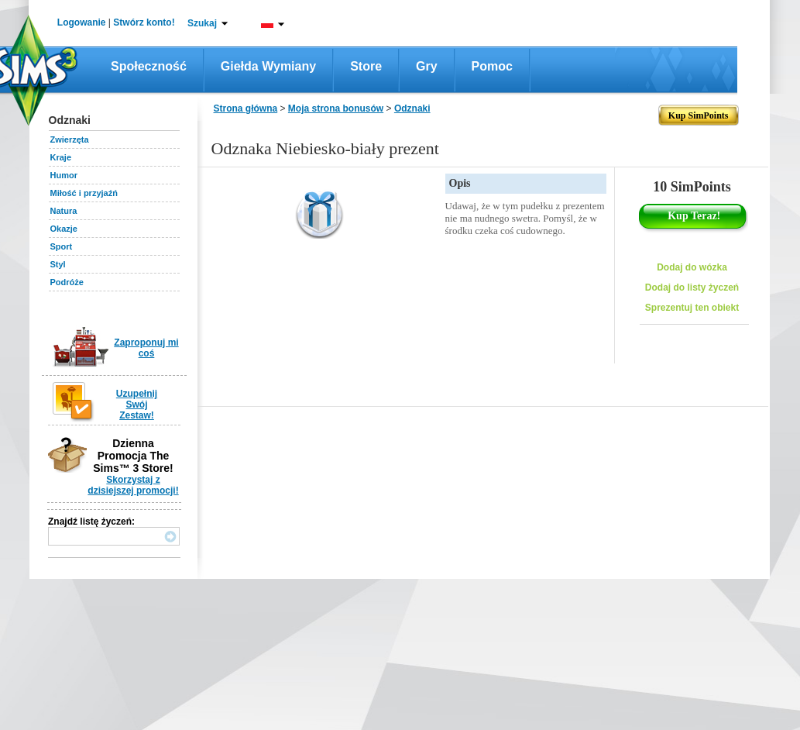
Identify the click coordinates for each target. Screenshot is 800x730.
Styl (58, 264)
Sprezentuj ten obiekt (692, 307)
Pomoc (492, 66)
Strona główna (246, 108)
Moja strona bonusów (335, 108)
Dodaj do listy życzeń (692, 287)
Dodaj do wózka (692, 267)
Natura (63, 210)
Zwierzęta (69, 139)
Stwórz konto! (143, 22)
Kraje (61, 157)
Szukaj (202, 23)
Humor (63, 175)
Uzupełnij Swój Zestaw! (136, 404)
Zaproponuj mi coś (146, 348)
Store (366, 66)
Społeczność (149, 66)
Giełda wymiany (268, 66)
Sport (61, 246)
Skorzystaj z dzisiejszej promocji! (133, 485)
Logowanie (81, 22)
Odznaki (412, 108)
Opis (460, 183)
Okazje (63, 228)
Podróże (67, 282)
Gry (427, 66)
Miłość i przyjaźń (84, 193)
